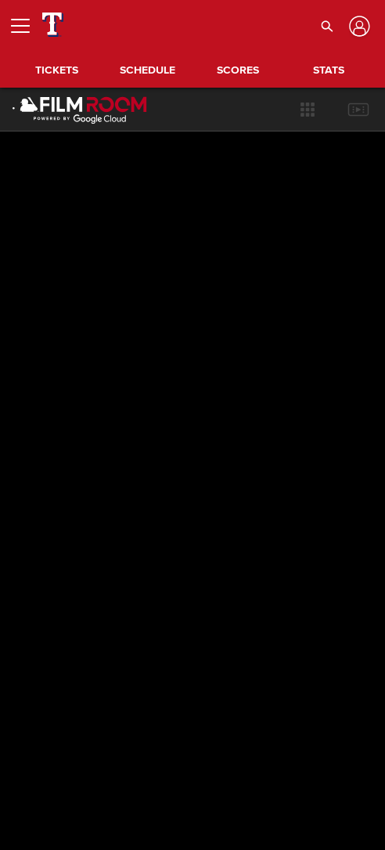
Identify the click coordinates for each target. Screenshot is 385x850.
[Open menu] (26, 26)
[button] (327, 25)
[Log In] (358, 26)
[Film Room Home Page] (70, 109)
